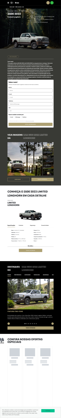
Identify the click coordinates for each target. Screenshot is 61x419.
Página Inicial (10, 10)
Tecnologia (40, 274)
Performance (19, 274)
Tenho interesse (43, 179)
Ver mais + (30, 245)
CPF (9, 108)
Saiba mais (19, 179)
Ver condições (13, 56)
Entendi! (45, 410)
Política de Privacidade (13, 414)
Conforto (21, 225)
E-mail (10, 94)
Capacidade (30, 274)
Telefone (11, 101)
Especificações (11, 225)
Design (9, 274)
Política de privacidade (30, 121)
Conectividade (45, 225)
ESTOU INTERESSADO (30, 124)
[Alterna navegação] (8, 3)
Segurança (32, 225)
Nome (10, 87)
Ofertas (16, 10)
